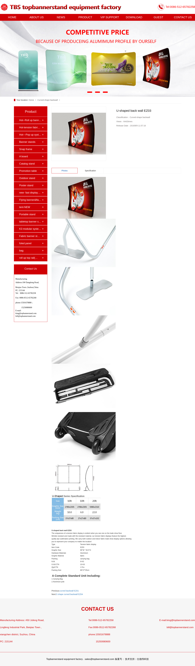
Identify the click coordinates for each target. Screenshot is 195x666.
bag (21, 250)
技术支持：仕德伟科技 (137, 659)
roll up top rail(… (28, 257)
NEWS (61, 17)
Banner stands (27, 142)
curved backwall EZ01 (69, 591)
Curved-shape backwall (47, 100)
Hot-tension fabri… (29, 127)
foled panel (25, 243)
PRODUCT (85, 17)
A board (23, 156)
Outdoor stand (27, 178)
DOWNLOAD (134, 17)
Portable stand (27, 214)
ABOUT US (37, 17)
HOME (12, 17)
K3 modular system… (30, 228)
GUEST (158, 17)
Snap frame (25, 149)
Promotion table (28, 171)
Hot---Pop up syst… (30, 134)
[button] (89, 92)
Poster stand (26, 185)
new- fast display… (29, 192)
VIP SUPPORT (109, 17)
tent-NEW (24, 207)
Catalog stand (27, 163)
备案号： (119, 659)
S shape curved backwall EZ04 (69, 594)
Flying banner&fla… (30, 200)
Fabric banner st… (29, 236)
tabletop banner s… (30, 221)
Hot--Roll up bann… (30, 120)
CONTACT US (183, 17)
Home (31, 100)
